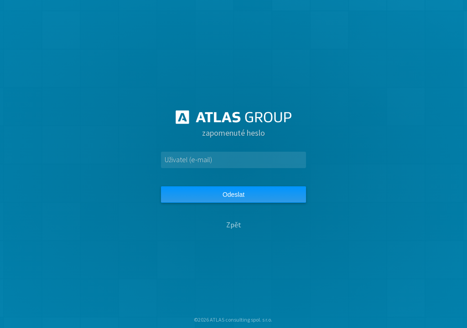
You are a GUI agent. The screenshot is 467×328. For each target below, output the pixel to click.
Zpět (233, 224)
